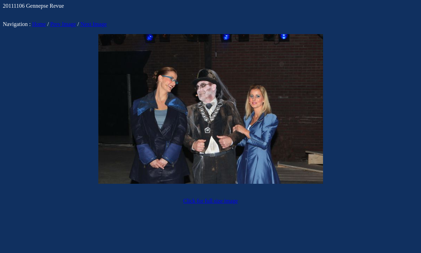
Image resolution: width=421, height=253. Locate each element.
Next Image (93, 24)
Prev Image (63, 24)
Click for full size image (210, 201)
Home (39, 24)
